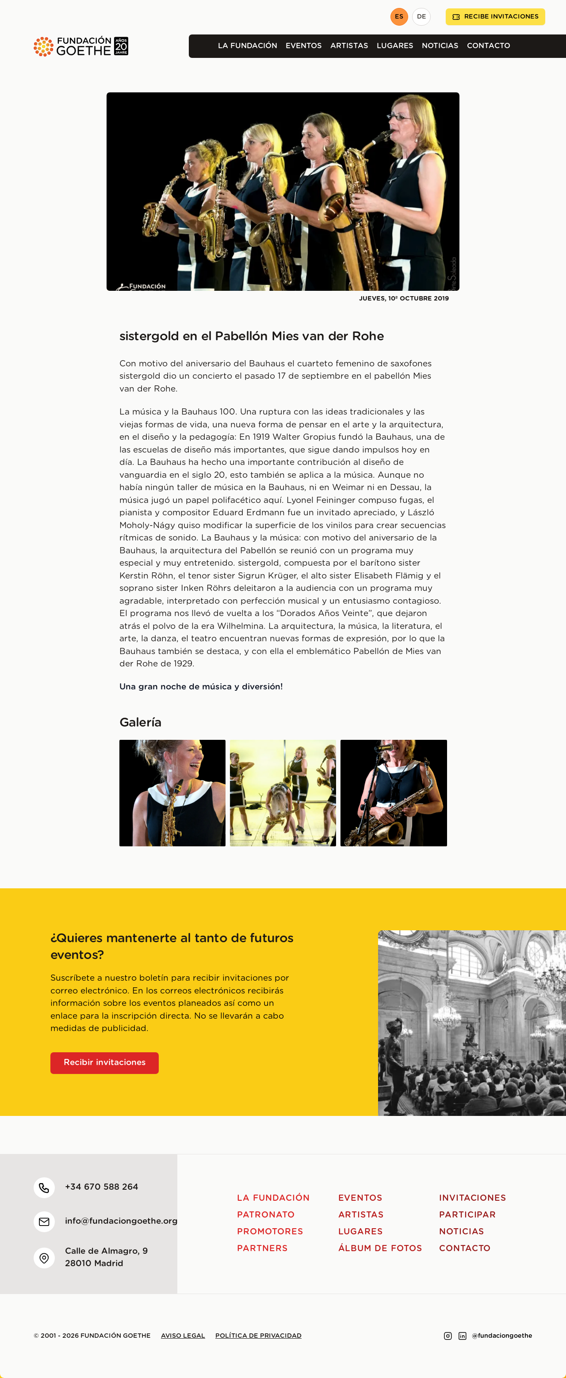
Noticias (440, 45)
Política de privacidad (258, 1336)
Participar (468, 1215)
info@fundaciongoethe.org (121, 1221)
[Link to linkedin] (462, 1336)
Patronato (266, 1215)
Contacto (488, 45)
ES (399, 17)
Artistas (349, 45)
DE (421, 17)
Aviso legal (183, 1336)
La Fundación (247, 45)
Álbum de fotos (380, 1249)
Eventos (304, 45)
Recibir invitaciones (105, 1062)
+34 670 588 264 (101, 1187)
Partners (262, 1249)
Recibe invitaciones (495, 17)
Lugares (395, 45)
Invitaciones (472, 1198)
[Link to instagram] (448, 1336)
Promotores (270, 1232)
